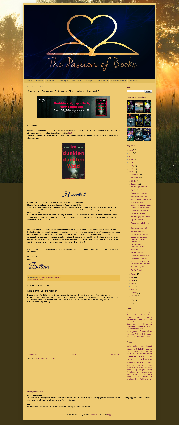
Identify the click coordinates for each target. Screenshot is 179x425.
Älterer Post (115, 355)
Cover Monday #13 (137, 267)
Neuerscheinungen (135, 329)
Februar (134, 293)
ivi (143, 379)
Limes (143, 365)
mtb (145, 379)
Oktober (134, 181)
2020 (131, 159)
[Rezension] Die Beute (138, 214)
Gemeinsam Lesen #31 (139, 259)
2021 (131, 156)
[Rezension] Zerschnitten (139, 210)
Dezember (135, 175)
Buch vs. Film (76, 81)
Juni (132, 280)
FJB (150, 357)
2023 (131, 150)
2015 (131, 300)
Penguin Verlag (145, 370)
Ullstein (145, 377)
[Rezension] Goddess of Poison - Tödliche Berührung (139, 239)
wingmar (94, 415)
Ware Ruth (39, 279)
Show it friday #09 (137, 249)
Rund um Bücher (102, 81)
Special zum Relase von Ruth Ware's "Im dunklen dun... (141, 206)
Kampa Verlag (146, 322)
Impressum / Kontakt (118, 81)
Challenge (130, 315)
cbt (138, 379)
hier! (70, 133)
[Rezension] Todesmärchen (140, 234)
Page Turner (148, 367)
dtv (140, 379)
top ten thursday (144, 336)
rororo (149, 379)
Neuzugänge (132, 331)
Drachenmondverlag (144, 354)
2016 (131, 172)
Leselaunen (132, 326)
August (133, 274)
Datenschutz (133, 81)
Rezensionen (50, 81)
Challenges (89, 81)
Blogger (109, 415)
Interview (135, 322)
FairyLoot (149, 317)
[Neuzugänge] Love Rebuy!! (140, 217)
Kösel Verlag (136, 365)
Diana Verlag (131, 354)
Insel (146, 363)
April (133, 286)
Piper (138, 372)
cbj (135, 379)
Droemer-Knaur (135, 356)
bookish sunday (146, 334)
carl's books (130, 379)
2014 (131, 303)
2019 (131, 162)
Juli (132, 277)
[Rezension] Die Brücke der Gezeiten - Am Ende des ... (141, 263)
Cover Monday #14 (137, 231)
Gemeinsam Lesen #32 (139, 228)
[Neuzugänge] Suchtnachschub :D (138, 245)
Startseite (28, 81)
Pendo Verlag (132, 370)
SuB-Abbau (130, 334)
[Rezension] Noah (137, 202)
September (135, 184)
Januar (133, 296)
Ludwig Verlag (131, 367)
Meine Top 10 (63, 81)
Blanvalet (139, 348)
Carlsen (149, 349)
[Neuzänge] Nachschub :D (140, 187)
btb (150, 377)
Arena (142, 346)
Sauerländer (137, 374)
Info (34, 279)
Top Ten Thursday (137, 190)
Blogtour (129, 313)
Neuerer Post (32, 355)
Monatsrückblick (145, 326)
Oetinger (140, 367)
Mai (132, 283)
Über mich (39, 81)
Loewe (149, 365)
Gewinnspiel (148, 319)
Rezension (146, 331)
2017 (131, 169)
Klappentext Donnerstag (139, 324)
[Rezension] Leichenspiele (140, 256)
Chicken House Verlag (135, 351)
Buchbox (149, 313)
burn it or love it (131, 336)
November (135, 178)
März (133, 289)
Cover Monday (140, 315)
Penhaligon (131, 372)
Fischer (129, 360)
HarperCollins (131, 363)
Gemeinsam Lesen (135, 319)
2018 (131, 166)
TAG (136, 334)
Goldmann (146, 359)
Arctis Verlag (132, 346)
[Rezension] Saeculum (139, 193)
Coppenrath (148, 351)
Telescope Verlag (136, 376)
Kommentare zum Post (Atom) (46, 359)
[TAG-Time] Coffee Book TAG (141, 199)
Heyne (140, 362)
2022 (131, 153)
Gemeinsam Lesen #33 (139, 196)
